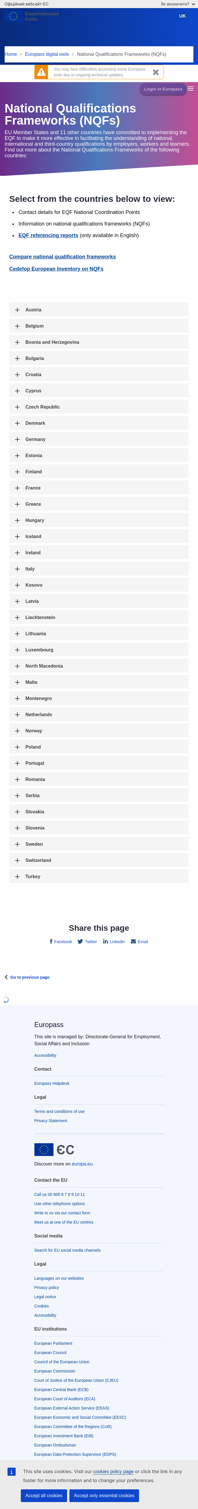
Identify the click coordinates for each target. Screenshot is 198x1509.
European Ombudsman (55, 1445)
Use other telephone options (59, 1203)
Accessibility (45, 1055)
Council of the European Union (62, 1362)
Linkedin (117, 941)
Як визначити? (178, 3)
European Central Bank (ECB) (61, 1389)
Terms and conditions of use (59, 1111)
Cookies (41, 1306)
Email (142, 941)
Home (11, 54)
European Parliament (53, 1343)
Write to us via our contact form (62, 1213)
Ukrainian (183, 18)
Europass (49, 1024)
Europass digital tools (47, 54)
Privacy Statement (50, 1120)
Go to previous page (29, 977)
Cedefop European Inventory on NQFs (56, 269)
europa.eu (82, 1163)
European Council (50, 1352)
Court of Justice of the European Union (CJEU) (76, 1380)
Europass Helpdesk (51, 1083)
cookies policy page (113, 1471)
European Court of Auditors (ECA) (64, 1399)
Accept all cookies (43, 1495)
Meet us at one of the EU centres (64, 1222)
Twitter (90, 941)
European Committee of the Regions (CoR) (73, 1426)
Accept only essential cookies (104, 1495)
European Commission (54, 1371)
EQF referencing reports (48, 235)
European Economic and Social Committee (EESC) (80, 1417)
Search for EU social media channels (67, 1250)
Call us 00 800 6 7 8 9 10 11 (59, 1194)
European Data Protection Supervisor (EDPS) (75, 1454)
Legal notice (45, 1296)
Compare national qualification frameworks (62, 257)
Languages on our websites (59, 1278)
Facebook (62, 941)
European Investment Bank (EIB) (64, 1436)
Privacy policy (46, 1287)
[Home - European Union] (33, 18)
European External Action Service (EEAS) (71, 1408)
